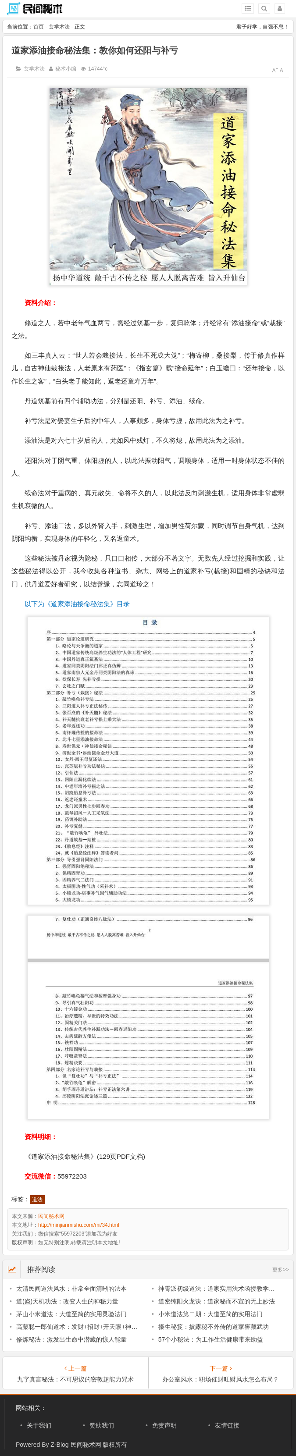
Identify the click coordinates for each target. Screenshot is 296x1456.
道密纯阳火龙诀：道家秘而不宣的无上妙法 (216, 1301)
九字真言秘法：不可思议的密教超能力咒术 (75, 1379)
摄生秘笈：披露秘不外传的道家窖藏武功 (213, 1326)
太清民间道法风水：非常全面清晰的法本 (71, 1288)
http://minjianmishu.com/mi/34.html (78, 1225)
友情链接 (227, 1425)
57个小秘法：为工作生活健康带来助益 (211, 1339)
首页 (38, 27)
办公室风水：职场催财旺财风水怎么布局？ (220, 1379)
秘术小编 (65, 69)
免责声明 (164, 1425)
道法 (37, 1200)
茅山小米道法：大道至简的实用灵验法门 (71, 1314)
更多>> (280, 1270)
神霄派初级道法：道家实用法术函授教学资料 (219, 1288)
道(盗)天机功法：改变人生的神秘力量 (67, 1301)
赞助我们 (101, 1425)
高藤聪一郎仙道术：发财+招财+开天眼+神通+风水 (84, 1326)
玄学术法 (59, 27)
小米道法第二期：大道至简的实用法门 (210, 1314)
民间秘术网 (51, 1216)
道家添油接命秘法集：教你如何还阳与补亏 (94, 50)
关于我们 (39, 1425)
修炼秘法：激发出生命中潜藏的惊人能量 (71, 1339)
